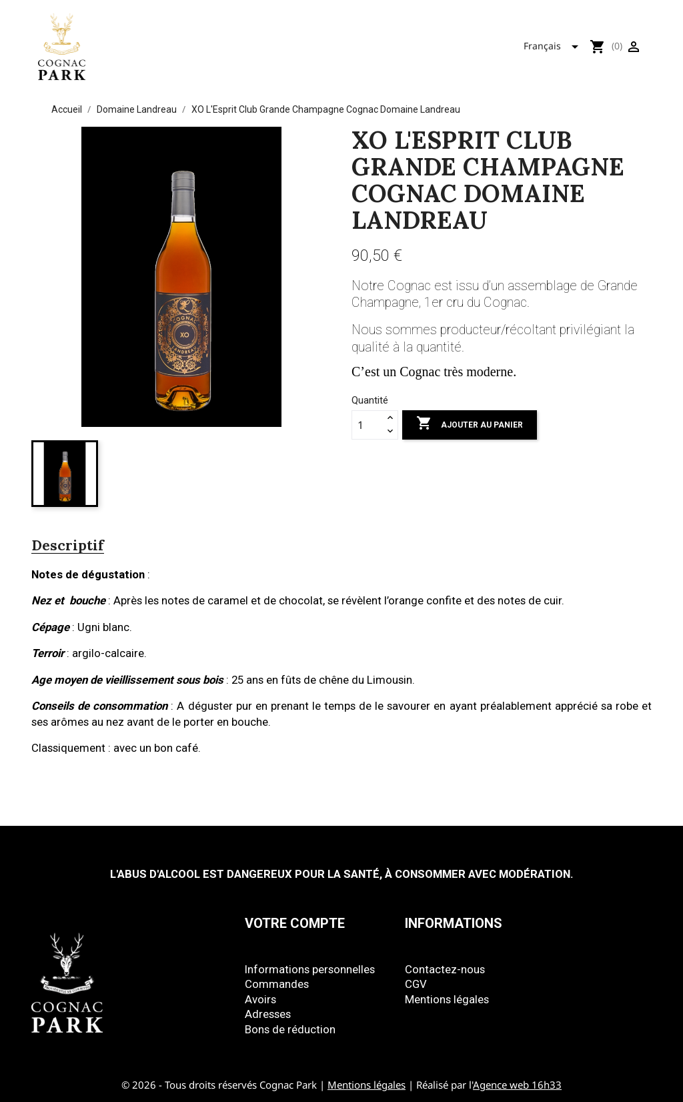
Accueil (182, 43)
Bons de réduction (290, 1029)
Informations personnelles (310, 969)
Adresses (268, 1014)
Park (357, 43)
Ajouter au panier (469, 424)
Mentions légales (447, 999)
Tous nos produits (273, 43)
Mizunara (416, 43)
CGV (416, 984)
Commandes (277, 984)
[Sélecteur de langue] (555, 44)
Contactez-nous (445, 969)
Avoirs (260, 999)
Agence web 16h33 (517, 1084)
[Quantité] (368, 425)
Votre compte (295, 923)
